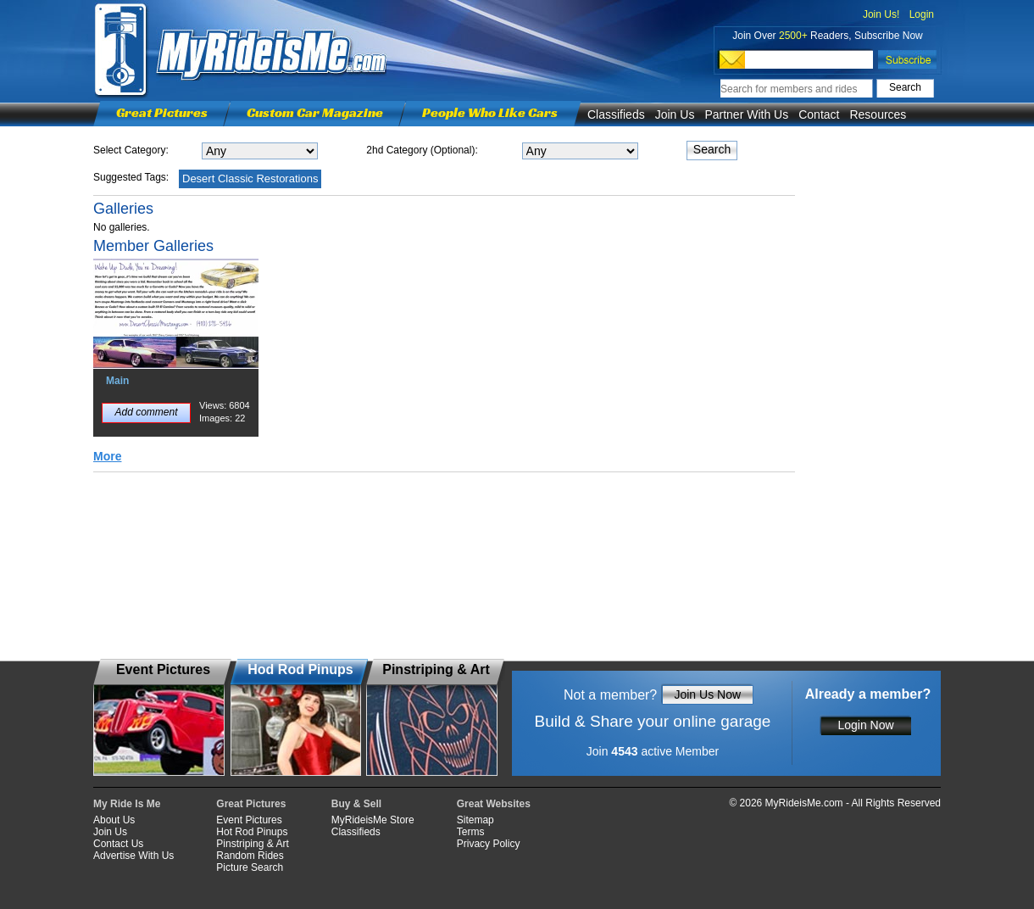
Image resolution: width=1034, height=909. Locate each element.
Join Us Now (707, 694)
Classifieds (616, 114)
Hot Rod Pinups (251, 832)
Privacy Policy (488, 844)
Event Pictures (248, 820)
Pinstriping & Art (252, 844)
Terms (471, 832)
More (107, 456)
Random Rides (249, 856)
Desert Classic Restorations (250, 178)
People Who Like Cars (490, 112)
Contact (818, 114)
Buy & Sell (356, 804)
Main (117, 381)
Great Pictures (162, 112)
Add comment (145, 412)
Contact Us (118, 844)
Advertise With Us (133, 856)
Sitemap (475, 820)
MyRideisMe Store (372, 820)
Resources (877, 114)
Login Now (865, 725)
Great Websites (494, 804)
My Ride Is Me (126, 804)
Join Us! (881, 14)
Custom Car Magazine (315, 112)
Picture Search (249, 867)
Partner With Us (746, 114)
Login (921, 14)
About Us (114, 820)
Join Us (675, 114)
